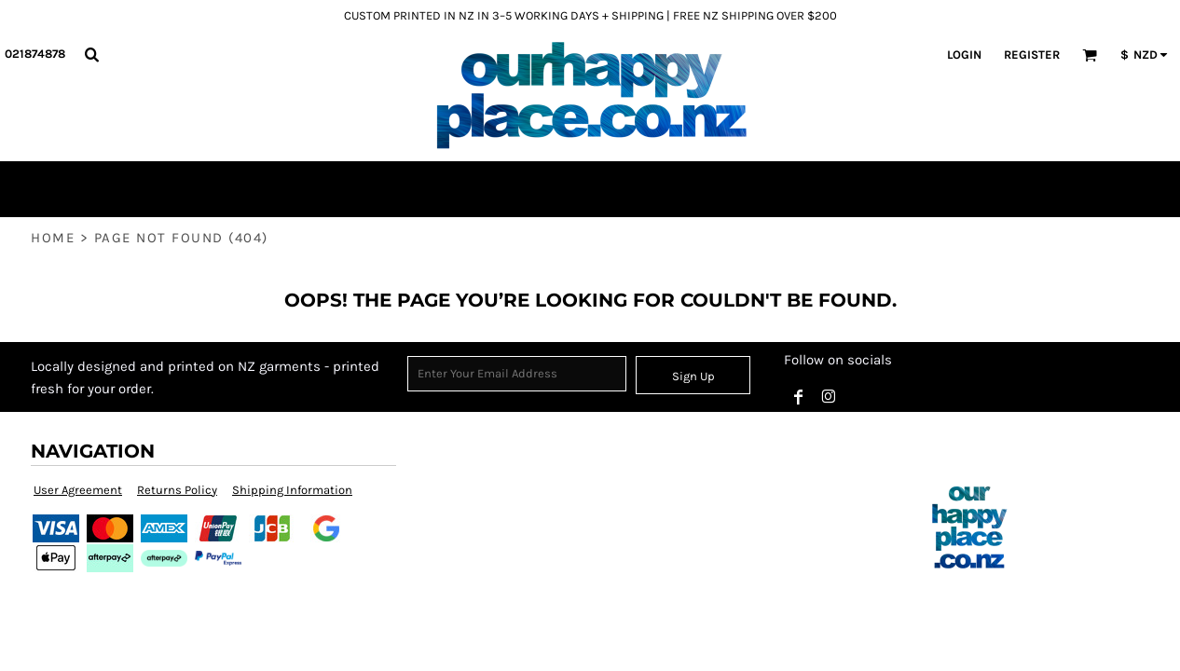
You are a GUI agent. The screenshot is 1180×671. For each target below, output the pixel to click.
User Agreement (78, 490)
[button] (91, 54)
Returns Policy (177, 490)
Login (964, 55)
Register (1032, 55)
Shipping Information (292, 490)
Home (53, 237)
